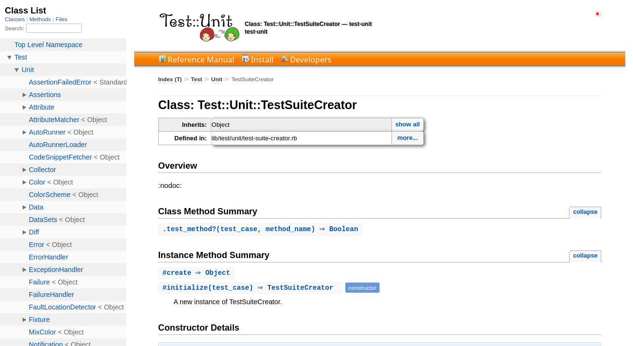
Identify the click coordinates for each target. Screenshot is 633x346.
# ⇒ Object (198, 273)
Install (262, 59)
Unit (216, 79)
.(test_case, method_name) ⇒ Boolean (262, 229)
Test (196, 79)
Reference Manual (201, 59)
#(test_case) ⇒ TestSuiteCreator (251, 288)
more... (407, 137)
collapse (585, 211)
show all (407, 124)
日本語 (597, 13)
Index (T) (170, 79)
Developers (310, 59)
